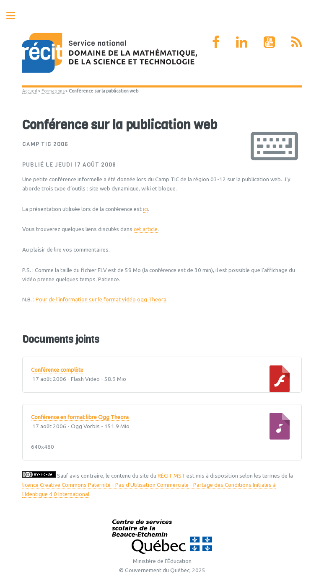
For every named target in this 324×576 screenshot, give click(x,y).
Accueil (29, 90)
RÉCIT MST (171, 476)
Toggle (15, 15)
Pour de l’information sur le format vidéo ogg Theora (101, 299)
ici (145, 209)
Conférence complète (57, 370)
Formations (53, 90)
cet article (146, 229)
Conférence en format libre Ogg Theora (80, 417)
